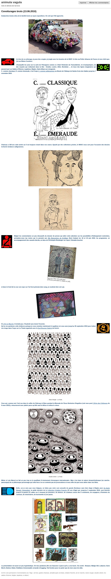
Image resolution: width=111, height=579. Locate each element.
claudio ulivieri (98, 573)
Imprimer (83, 3)
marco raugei (89, 573)
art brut (36, 573)
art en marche (80, 573)
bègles (14, 575)
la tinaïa (61, 573)
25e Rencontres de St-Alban (58, 238)
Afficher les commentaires (99, 3)
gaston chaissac (44, 573)
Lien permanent (11, 573)
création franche (70, 573)
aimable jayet (54, 573)
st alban (25, 575)
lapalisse (19, 575)
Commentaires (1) (22, 573)
